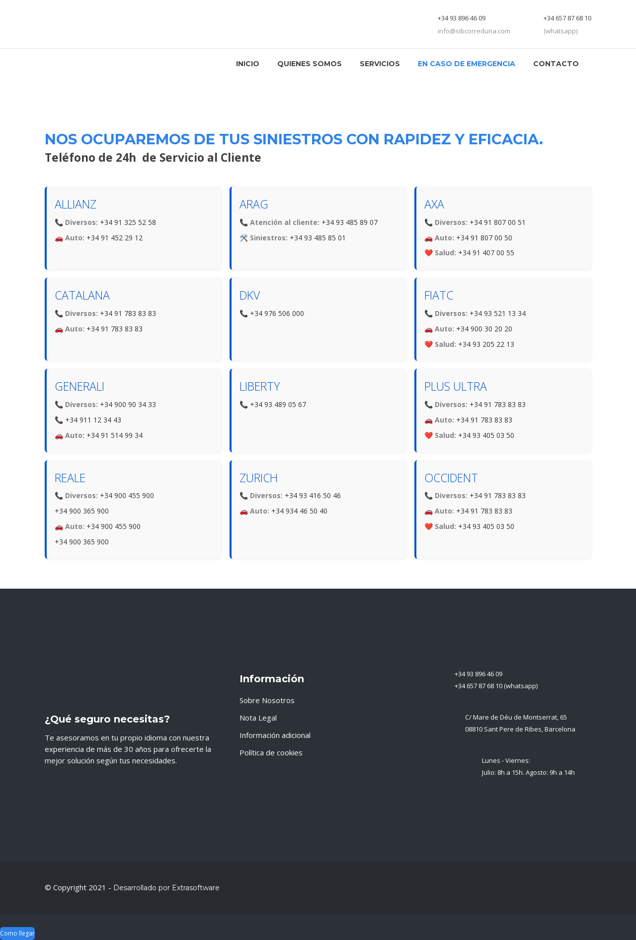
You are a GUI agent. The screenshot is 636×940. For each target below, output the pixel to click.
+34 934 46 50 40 (299, 511)
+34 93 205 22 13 (486, 344)
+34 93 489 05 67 (278, 404)
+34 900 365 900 (82, 511)
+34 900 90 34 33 (128, 404)
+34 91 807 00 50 (484, 237)
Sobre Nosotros (267, 700)
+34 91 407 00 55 (486, 252)
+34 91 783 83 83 (128, 313)
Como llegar (17, 933)
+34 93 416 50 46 (313, 495)
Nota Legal (258, 718)
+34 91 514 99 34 (114, 435)
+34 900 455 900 (127, 495)
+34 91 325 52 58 (128, 222)
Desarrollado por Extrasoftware (166, 887)
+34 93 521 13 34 (498, 313)
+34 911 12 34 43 (93, 419)
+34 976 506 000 (277, 313)
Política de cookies (271, 752)
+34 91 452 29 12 (114, 237)
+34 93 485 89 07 (349, 222)
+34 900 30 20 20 (484, 328)
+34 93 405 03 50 (486, 435)
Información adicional (275, 735)
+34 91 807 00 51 (498, 222)
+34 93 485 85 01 (318, 237)
